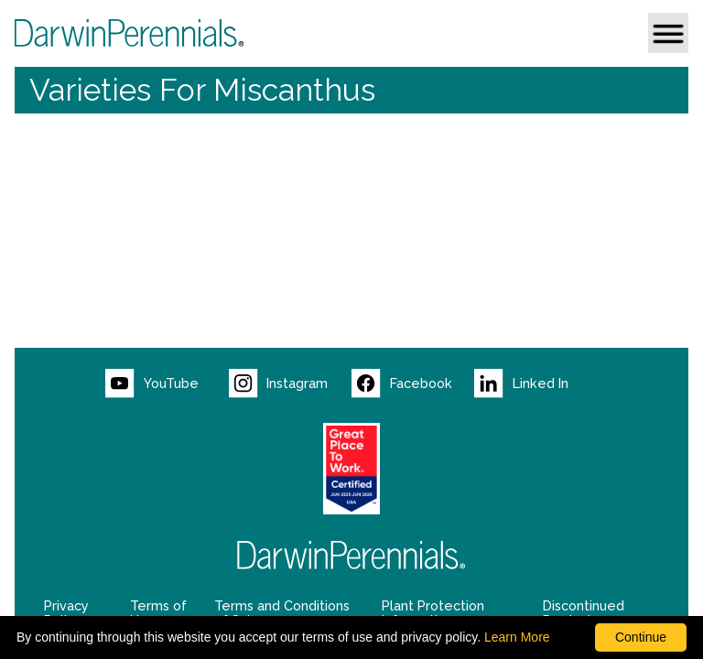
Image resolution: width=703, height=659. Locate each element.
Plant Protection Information (433, 613)
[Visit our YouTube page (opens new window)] (166, 383)
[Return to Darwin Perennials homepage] (351, 555)
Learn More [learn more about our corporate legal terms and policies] (517, 637)
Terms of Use (158, 613)
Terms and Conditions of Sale (282, 613)
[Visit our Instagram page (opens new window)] (290, 383)
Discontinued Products (583, 613)
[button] (668, 33)
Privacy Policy (66, 613)
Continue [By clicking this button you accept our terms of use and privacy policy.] (640, 637)
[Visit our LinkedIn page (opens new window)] (535, 383)
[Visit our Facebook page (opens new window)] (413, 383)
